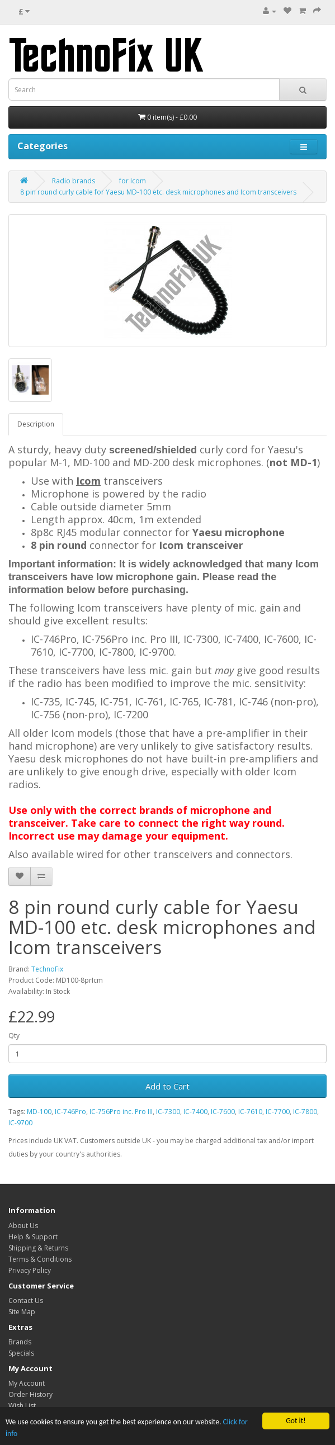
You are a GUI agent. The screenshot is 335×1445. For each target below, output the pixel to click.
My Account (26, 1383)
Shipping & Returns (38, 1248)
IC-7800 (305, 1111)
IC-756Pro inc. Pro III (121, 1111)
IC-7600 (223, 1111)
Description (35, 424)
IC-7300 (168, 1111)
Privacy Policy (29, 1270)
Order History (30, 1394)
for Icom (132, 181)
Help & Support (33, 1237)
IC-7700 (278, 1111)
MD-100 (39, 1111)
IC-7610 (250, 1111)
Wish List (22, 1405)
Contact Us (25, 1300)
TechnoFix (47, 969)
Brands (19, 1342)
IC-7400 (195, 1111)
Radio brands (73, 181)
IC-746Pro (70, 1111)
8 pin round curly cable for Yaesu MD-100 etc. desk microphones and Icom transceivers (158, 192)
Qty (14, 1035)
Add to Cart (167, 1086)
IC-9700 (20, 1122)
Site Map (21, 1311)
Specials (21, 1353)
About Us (23, 1225)
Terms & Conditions (40, 1259)
